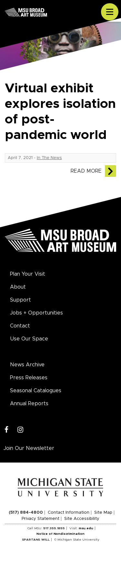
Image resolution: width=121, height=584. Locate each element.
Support (20, 300)
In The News (49, 158)
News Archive (27, 364)
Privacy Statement (40, 519)
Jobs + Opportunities (36, 312)
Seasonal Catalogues (35, 390)
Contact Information (68, 512)
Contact (20, 325)
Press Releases (28, 377)
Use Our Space (29, 338)
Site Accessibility (81, 519)
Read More (86, 171)
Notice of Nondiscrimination (60, 533)
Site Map (103, 512)
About (18, 287)
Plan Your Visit (27, 274)
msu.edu (86, 528)
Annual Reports (29, 403)
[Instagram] (20, 430)
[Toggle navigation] (109, 12)
